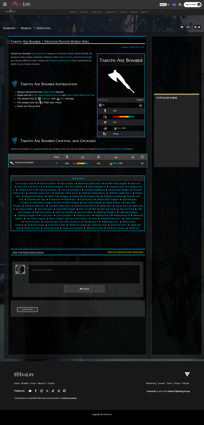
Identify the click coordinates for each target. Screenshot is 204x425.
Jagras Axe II (121, 209)
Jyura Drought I (45, 212)
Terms (169, 383)
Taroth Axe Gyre (104, 228)
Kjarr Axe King (127, 212)
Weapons (26, 28)
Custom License (69, 398)
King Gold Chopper (65, 212)
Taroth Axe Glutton (83, 228)
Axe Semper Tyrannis (26, 186)
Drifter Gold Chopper (58, 199)
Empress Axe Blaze (113, 199)
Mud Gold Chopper (96, 221)
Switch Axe (102, 100)
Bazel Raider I (67, 186)
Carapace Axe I (116, 190)
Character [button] (96, 12)
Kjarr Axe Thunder (64, 215)
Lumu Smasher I (72, 218)
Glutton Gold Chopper (107, 202)
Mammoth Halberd (32, 221)
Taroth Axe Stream (118, 231)
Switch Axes (43, 28)
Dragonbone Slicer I (34, 199)
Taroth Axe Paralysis (75, 231)
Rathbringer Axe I (123, 225)
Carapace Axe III (26, 193)
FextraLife (151, 391)
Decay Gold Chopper (118, 193)
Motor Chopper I (75, 221)
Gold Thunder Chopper (67, 206)
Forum (33, 383)
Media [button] (144, 12)
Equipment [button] (111, 12)
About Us (42, 383)
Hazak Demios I (113, 206)
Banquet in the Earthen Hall (113, 152)
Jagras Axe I (105, 209)
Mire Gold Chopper (54, 221)
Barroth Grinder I (48, 186)
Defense (47, 101)
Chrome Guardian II (71, 193)
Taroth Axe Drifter (61, 228)
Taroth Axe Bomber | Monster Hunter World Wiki (50, 41)
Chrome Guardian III (94, 193)
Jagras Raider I (26, 212)
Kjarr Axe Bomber (87, 212)
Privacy (177, 383)
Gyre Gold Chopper (92, 206)
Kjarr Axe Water (85, 215)
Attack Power (65, 57)
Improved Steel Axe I (35, 209)
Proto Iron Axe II (65, 225)
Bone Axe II (23, 190)
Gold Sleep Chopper (42, 206)
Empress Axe (93, 199)
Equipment (9, 28)
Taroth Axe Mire (34, 231)
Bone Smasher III (96, 190)
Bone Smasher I (56, 190)
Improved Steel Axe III (85, 209)
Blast (118, 128)
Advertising (151, 383)
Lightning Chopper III (35, 218)
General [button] (84, 12)
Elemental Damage (83, 57)
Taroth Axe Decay (40, 228)
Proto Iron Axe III (84, 225)
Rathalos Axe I (104, 225)
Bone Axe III (39, 190)
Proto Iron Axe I (45, 225)
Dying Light (77, 199)
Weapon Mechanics (60, 60)
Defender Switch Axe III (66, 196)
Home (16, 383)
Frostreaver (54, 202)
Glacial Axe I (70, 202)
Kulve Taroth (49, 92)
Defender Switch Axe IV (93, 196)
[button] (164, 4)
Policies (185, 383)
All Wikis (25, 383)
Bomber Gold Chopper (116, 186)
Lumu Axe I (55, 218)
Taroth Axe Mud (53, 231)
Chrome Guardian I (47, 193)
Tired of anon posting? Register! (124, 255)
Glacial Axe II (86, 202)
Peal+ (112, 221)
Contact (51, 383)
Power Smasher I (25, 225)
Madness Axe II (110, 218)
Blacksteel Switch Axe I (89, 186)
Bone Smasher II (76, 190)
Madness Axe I (91, 218)
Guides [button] (133, 12)
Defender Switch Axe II (40, 196)
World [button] (123, 12)
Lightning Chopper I (106, 215)
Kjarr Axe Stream (43, 215)
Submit (84, 292)
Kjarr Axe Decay (108, 212)
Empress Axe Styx (36, 202)
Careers (161, 383)
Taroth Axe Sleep (96, 231)
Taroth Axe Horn (123, 228)
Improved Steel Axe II (59, 209)
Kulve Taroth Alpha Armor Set (49, 95)
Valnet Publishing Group (179, 391)
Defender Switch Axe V (120, 196)
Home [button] (73, 12)
